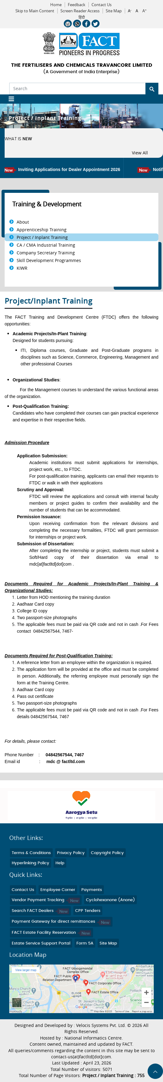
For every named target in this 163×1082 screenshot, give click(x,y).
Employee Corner (57, 890)
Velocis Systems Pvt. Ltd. (101, 1025)
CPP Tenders (87, 911)
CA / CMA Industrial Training (46, 245)
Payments (91, 890)
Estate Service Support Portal (41, 943)
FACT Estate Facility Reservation (51, 933)
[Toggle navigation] (9, 99)
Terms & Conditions (31, 853)
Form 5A (84, 943)
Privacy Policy (71, 853)
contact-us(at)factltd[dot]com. (81, 1057)
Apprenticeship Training (42, 230)
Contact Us (102, 4)
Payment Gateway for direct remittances (61, 922)
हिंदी (82, 17)
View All (140, 153)
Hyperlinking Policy (30, 863)
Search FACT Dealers (40, 911)
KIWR (22, 268)
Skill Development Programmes (49, 260)
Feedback (76, 4)
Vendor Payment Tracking (46, 900)
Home (56, 4)
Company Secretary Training (46, 253)
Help (59, 863)
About (23, 222)
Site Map (114, 11)
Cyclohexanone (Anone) (110, 900)
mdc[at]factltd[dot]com (50, 564)
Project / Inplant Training (42, 237)
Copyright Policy (107, 853)
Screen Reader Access (80, 11)
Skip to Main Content (34, 11)
